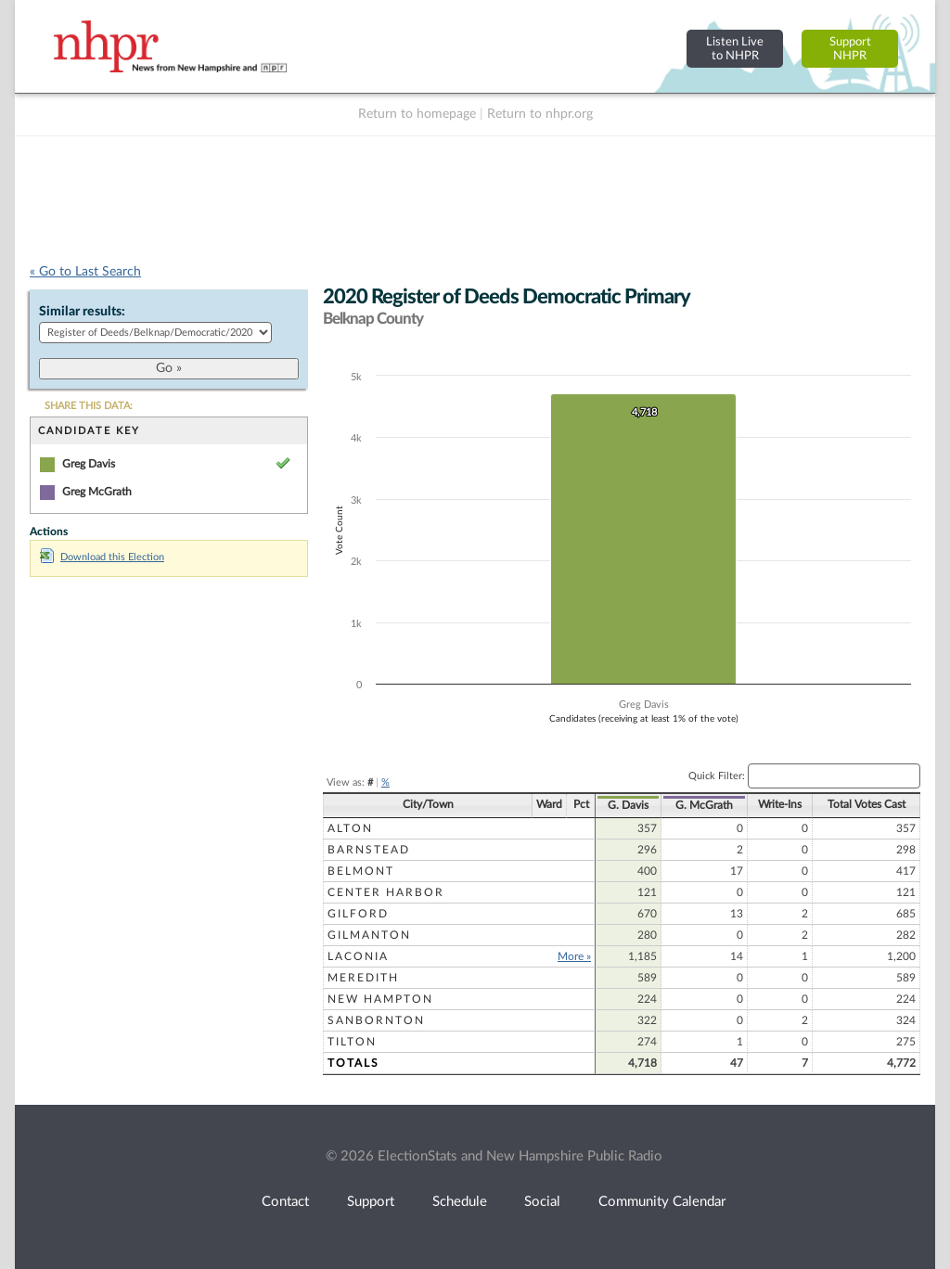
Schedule (459, 1202)
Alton (350, 828)
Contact (285, 1202)
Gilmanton (369, 935)
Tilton (352, 1041)
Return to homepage (417, 114)
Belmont (360, 871)
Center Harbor (385, 892)
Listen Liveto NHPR (735, 48)
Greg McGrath (97, 491)
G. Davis (628, 805)
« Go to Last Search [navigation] (85, 271)
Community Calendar (661, 1202)
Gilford (358, 913)
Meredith (363, 977)
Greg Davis (88, 463)
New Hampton (380, 999)
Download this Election (102, 557)
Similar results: (82, 311)
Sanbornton (376, 1020)
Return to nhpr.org (540, 114)
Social (542, 1202)
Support (370, 1202)
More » (574, 956)
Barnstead (368, 849)
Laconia (358, 956)
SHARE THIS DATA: (89, 406)
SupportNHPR (850, 48)
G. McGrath (704, 805)
